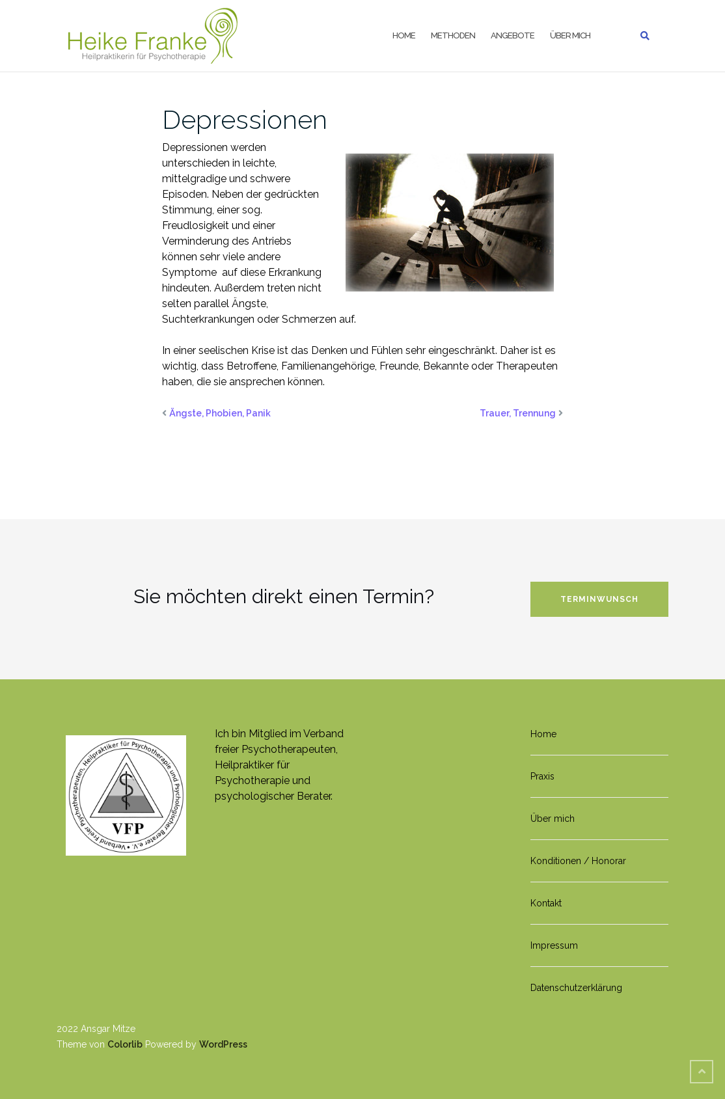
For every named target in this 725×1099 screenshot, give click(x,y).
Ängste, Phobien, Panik (220, 413)
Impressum (554, 945)
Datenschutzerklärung (576, 988)
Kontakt (546, 903)
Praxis (542, 776)
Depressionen (244, 119)
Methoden (453, 35)
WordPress (223, 1044)
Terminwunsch (599, 599)
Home (403, 35)
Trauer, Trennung (518, 413)
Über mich (570, 35)
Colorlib (125, 1044)
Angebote (512, 35)
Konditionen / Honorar (578, 861)
